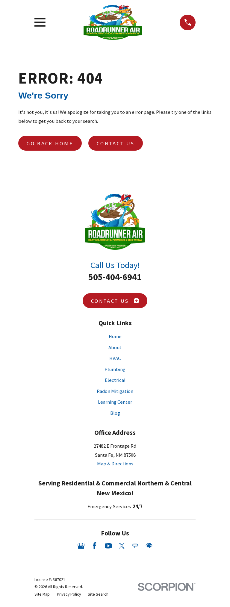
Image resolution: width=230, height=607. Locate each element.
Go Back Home (50, 143)
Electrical (115, 380)
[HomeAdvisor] (149, 545)
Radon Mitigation (115, 391)
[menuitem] (42, 594)
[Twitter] (121, 545)
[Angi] (135, 545)
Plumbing (115, 369)
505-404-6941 (115, 276)
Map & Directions (115, 464)
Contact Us (115, 143)
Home (115, 336)
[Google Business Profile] (81, 545)
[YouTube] (108, 545)
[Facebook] (94, 545)
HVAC (115, 358)
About (115, 347)
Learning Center (115, 402)
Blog (115, 413)
